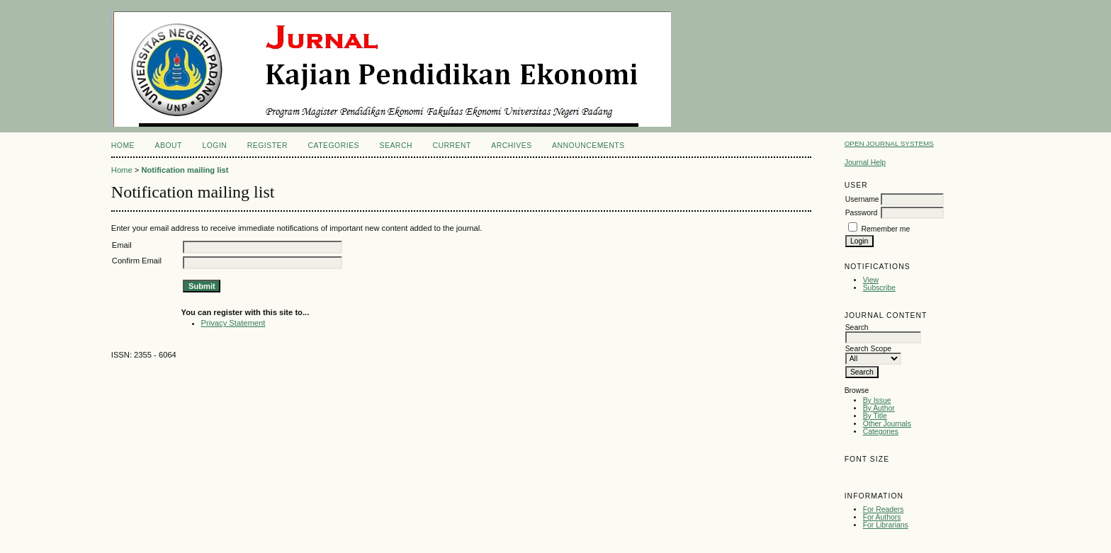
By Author (879, 408)
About (168, 145)
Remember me (886, 229)
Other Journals (887, 424)
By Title (875, 416)
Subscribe (879, 288)
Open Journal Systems (889, 143)
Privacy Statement (233, 323)
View (871, 280)
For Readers (883, 509)
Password (861, 213)
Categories (880, 431)
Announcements (588, 145)
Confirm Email (137, 260)
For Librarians (885, 525)
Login (214, 145)
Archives (511, 145)
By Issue (877, 400)
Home (123, 145)
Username (862, 199)
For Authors (882, 517)
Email (122, 245)
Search (396, 145)
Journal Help (865, 162)
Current (451, 145)
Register (267, 145)
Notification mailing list (184, 170)
